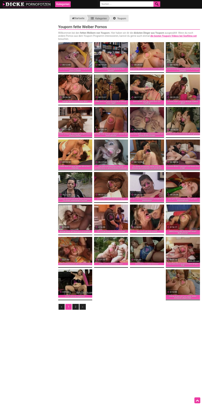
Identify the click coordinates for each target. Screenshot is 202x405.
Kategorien (63, 4)
